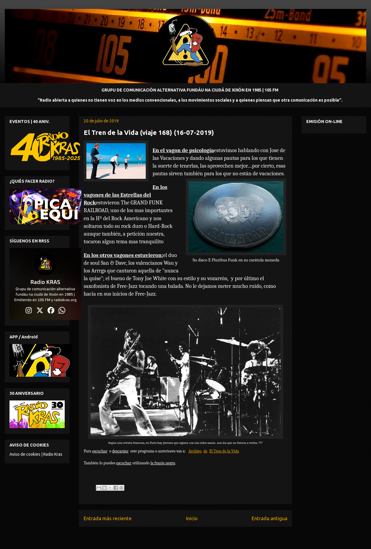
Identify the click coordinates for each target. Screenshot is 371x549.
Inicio (192, 518)
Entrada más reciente (108, 518)
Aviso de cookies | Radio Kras (35, 454)
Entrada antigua (269, 518)
